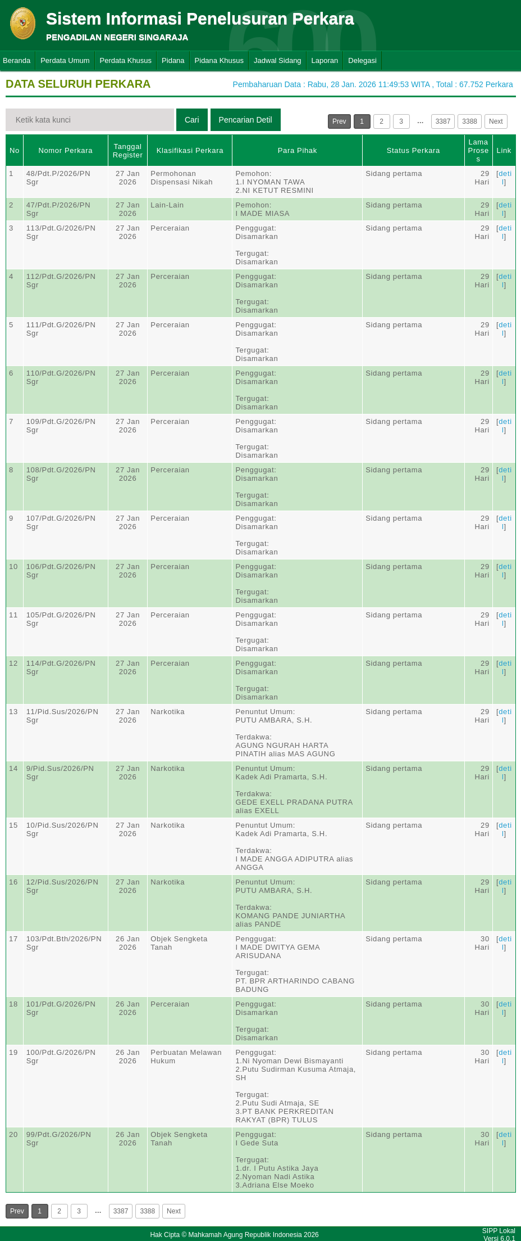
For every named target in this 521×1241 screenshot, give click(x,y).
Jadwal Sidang (277, 60)
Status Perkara (413, 150)
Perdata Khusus (126, 60)
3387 (443, 121)
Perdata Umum (64, 60)
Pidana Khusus (219, 60)
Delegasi (362, 60)
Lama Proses (478, 150)
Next (496, 121)
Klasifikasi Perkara (190, 150)
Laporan (325, 60)
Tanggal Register (128, 150)
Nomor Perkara (65, 150)
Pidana (173, 60)
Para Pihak (297, 150)
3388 (469, 121)
